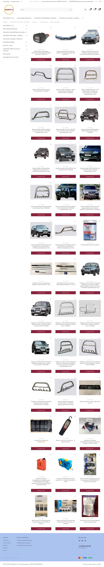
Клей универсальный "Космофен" (90, 245)
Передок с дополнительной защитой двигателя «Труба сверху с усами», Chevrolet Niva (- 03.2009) (41, 363)
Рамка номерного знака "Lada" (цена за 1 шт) (90, 402)
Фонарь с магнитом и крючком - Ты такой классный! (65, 441)
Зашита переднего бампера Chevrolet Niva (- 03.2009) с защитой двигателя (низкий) (65, 403)
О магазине (6, 1)
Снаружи (34, 22)
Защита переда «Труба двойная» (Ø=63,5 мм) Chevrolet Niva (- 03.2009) (90, 131)
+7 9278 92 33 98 (84, 546)
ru (100, 1)
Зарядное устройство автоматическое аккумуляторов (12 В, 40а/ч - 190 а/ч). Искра (90, 442)
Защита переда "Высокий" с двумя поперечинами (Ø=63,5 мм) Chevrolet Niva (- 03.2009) (65, 91)
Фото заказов (6, 54)
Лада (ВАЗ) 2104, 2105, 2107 (10, 57)
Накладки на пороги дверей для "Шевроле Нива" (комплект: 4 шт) (41, 283)
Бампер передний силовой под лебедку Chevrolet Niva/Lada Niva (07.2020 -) (65, 53)
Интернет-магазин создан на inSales (92, 564)
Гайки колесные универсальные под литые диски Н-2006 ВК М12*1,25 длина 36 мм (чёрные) (90, 480)
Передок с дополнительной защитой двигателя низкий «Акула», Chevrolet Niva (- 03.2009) (41, 403)
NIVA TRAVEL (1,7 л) (9, 18)
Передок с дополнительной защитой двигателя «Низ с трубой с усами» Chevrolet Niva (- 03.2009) (41, 324)
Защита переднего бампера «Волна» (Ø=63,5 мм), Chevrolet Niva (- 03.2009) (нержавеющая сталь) (41, 246)
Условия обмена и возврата (23, 543)
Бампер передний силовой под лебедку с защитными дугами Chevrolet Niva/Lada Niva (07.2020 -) (90, 53)
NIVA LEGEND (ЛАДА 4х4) (24, 18)
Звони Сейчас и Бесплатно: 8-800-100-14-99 (54, 1)
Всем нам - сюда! (8, 45)
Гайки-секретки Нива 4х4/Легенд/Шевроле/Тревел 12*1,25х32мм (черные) (41, 522)
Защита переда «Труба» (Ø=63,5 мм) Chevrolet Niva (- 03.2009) (66, 168)
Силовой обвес (43, 22)
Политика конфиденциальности (24, 540)
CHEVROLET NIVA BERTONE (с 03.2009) (45, 18)
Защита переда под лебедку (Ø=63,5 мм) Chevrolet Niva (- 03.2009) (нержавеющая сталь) (66, 208)
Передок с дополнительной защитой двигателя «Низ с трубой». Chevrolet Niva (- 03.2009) (66, 324)
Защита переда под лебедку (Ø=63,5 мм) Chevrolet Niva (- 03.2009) (41, 207)
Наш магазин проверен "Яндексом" (13, 39)
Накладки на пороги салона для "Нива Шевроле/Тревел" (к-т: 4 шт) (65, 283)
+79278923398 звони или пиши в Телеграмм (81, 1)
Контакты (5, 548)
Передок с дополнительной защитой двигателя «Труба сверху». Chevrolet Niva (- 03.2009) (90, 363)
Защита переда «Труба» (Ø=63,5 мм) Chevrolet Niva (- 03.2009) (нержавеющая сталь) (90, 169)
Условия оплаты (15, 1)
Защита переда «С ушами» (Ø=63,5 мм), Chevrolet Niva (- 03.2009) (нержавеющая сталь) (65, 131)
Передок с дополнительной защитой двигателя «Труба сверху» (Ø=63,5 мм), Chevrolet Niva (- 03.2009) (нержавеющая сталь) (66, 364)
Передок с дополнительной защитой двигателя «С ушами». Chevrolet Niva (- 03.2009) (90, 324)
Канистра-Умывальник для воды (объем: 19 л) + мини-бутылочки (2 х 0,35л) (66, 480)
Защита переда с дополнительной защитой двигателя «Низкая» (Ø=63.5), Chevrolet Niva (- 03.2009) (90, 208)
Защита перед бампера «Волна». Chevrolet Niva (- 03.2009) (41, 90)
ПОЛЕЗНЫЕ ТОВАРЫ (8, 42)
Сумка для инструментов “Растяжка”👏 (41, 441)
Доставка (5, 545)
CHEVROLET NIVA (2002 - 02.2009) (69, 18)
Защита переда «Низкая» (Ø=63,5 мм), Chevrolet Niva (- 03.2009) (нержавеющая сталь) (41, 131)
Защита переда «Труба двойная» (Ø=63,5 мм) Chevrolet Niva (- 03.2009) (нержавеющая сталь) (41, 169)
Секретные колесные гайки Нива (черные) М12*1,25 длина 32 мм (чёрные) (65, 522)
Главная (5, 22)
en (96, 1)
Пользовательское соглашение (24, 545)
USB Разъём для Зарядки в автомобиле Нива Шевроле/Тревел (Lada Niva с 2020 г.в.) (41, 53)
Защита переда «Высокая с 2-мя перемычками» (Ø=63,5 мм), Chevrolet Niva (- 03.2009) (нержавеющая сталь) (90, 92)
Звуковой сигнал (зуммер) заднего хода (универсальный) (90, 521)
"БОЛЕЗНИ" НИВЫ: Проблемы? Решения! (11, 49)
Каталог (5, 550)
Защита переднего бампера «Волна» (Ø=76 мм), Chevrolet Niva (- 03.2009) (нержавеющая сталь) (66, 246)
